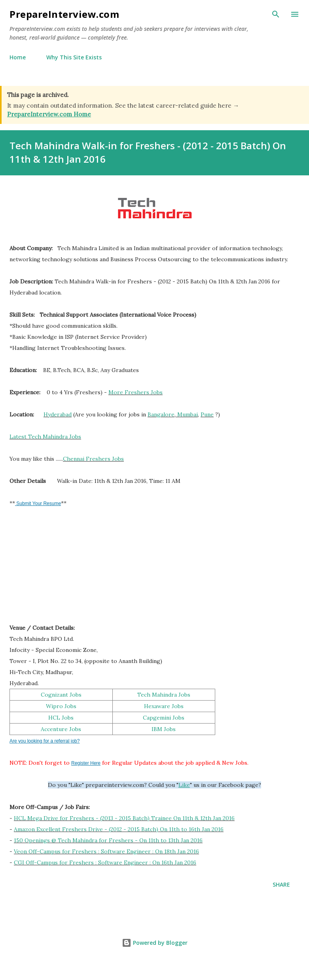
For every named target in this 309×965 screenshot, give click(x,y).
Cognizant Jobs (61, 694)
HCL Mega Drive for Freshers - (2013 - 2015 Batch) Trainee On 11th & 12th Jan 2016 (124, 818)
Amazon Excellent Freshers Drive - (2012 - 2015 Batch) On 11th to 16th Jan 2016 (119, 829)
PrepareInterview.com (64, 14)
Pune (207, 414)
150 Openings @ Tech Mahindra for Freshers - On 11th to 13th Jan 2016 (108, 840)
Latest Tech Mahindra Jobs (45, 436)
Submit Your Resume (38, 503)
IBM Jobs (164, 729)
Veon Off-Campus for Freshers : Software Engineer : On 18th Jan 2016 (106, 851)
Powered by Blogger (155, 942)
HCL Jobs (61, 717)
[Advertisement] (68, 569)
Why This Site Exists (74, 57)
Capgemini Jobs (163, 717)
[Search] (276, 14)
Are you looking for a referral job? (44, 741)
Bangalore (161, 414)
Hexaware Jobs (164, 706)
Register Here (85, 763)
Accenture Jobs (61, 729)
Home (17, 57)
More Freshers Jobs (135, 392)
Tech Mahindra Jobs (163, 694)
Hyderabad (58, 414)
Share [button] (281, 884)
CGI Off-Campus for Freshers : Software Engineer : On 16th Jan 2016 (105, 862)
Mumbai (187, 414)
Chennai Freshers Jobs (93, 458)
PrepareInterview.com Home (49, 114)
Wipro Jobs (61, 706)
